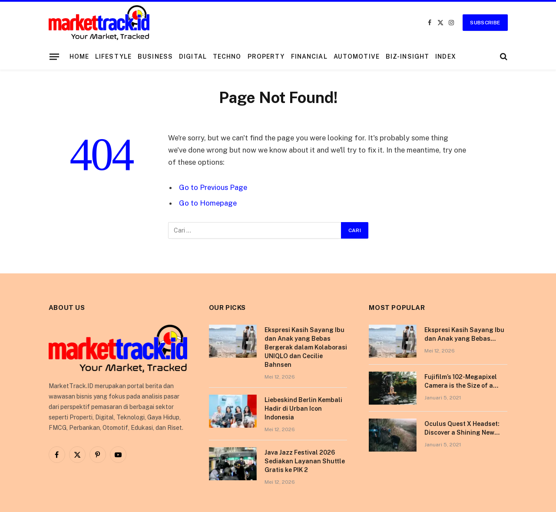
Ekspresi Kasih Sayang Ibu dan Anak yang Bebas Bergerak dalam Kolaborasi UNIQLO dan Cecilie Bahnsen (306, 347)
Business (155, 56)
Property (266, 56)
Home (79, 56)
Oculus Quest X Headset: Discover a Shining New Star (462, 428)
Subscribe (485, 23)
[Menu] (54, 56)
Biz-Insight (407, 56)
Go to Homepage (208, 203)
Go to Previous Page (213, 187)
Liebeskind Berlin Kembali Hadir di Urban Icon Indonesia (303, 408)
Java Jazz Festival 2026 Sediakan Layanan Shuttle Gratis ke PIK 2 (305, 461)
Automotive (357, 56)
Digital (193, 56)
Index (445, 56)
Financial (309, 56)
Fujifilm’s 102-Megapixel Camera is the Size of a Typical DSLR (460, 381)
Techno (227, 56)
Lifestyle (113, 56)
